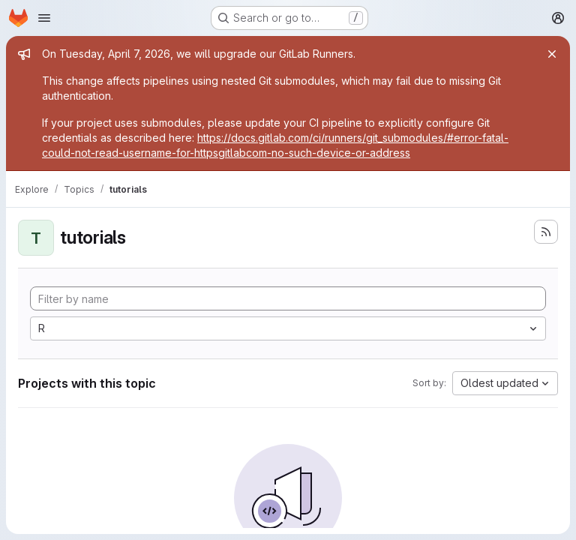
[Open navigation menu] (44, 18)
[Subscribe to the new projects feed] (546, 232)
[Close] (552, 54)
